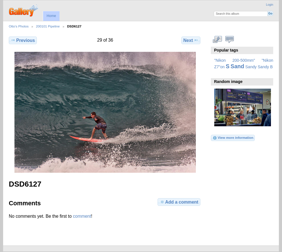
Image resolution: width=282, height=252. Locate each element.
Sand (237, 66)
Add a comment (179, 201)
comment (82, 216)
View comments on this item (229, 40)
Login (269, 4)
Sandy (251, 67)
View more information (233, 138)
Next (190, 40)
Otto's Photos (19, 26)
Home (51, 16)
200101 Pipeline (48, 26)
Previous (23, 40)
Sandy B (265, 67)
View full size (217, 40)
